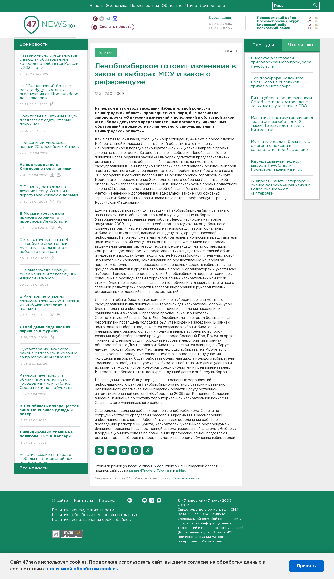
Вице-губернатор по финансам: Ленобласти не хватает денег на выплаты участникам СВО (282, 102)
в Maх (181, 470)
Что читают (301, 45)
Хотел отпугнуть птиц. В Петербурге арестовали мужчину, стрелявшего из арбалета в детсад (50, 249)
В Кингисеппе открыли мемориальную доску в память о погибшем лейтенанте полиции (50, 306)
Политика (106, 52)
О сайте (60, 500)
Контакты (83, 500)
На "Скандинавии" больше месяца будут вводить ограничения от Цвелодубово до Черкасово (50, 95)
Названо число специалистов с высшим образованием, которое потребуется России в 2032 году (50, 65)
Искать (315, 5)
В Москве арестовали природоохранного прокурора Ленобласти (281, 62)
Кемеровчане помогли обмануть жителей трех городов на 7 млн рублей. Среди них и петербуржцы (50, 385)
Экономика (116, 5)
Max (159, 500)
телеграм (108, 18)
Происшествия (144, 5)
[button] (99, 450)
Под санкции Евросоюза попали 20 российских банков (50, 148)
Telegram (151, 500)
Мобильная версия (95, 18)
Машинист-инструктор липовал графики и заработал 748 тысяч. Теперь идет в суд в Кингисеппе (282, 124)
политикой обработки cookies (82, 569)
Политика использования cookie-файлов (91, 519)
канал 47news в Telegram (150, 470)
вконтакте (101, 18)
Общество (172, 5)
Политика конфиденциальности (83, 510)
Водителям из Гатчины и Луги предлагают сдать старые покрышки (50, 124)
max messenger (115, 18)
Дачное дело (212, 5)
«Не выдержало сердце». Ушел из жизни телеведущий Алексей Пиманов (50, 278)
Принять (306, 565)
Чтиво (191, 5)
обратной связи (185, 478)
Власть (96, 5)
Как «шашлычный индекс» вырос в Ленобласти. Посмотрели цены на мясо (277, 165)
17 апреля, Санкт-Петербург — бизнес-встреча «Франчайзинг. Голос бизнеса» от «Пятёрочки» (281, 187)
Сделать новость (115, 26)
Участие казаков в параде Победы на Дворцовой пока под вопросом (50, 462)
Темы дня (263, 45)
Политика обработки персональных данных (95, 515)
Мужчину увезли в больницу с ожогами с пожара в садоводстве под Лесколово (280, 145)
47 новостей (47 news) (201, 500)
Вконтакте (129, 500)
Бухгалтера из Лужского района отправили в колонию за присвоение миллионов (50, 357)
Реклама (107, 500)
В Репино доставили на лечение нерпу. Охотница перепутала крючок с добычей (50, 194)
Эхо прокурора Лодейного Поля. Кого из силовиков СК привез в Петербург (278, 82)
